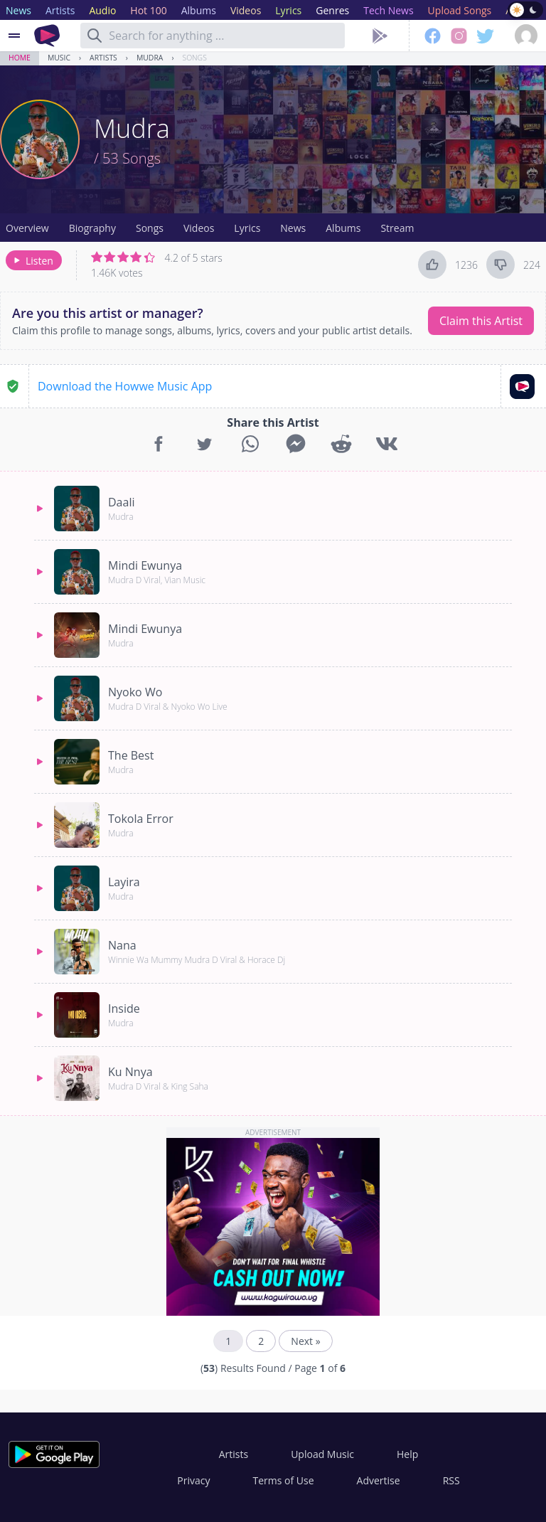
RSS (451, 1480)
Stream (397, 228)
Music (59, 58)
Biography (92, 228)
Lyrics (247, 228)
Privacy (193, 1480)
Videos (198, 228)
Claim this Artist (481, 321)
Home (20, 58)
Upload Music (322, 1454)
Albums (343, 228)
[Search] (94, 35)
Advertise (378, 1480)
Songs (195, 58)
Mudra (149, 58)
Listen (32, 260)
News (293, 228)
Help (407, 1454)
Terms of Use (283, 1480)
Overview (27, 228)
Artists (103, 58)
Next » (305, 1341)
